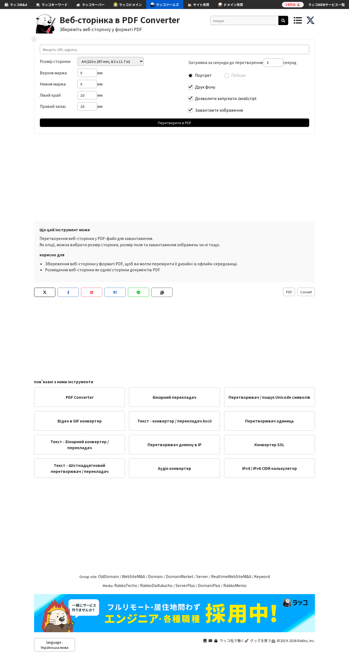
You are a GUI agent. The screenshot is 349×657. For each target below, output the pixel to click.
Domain (155, 576)
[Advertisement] (174, 177)
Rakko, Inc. (306, 640)
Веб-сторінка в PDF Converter (119, 20)
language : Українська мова (55, 645)
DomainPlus (209, 585)
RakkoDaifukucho (156, 585)
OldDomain (108, 576)
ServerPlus (185, 585)
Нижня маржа (53, 84)
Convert (306, 292)
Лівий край (50, 95)
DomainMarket (179, 576)
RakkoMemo (234, 585)
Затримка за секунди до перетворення (225, 62)
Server (202, 576)
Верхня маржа (53, 72)
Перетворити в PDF (174, 122)
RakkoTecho (125, 585)
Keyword (262, 576)
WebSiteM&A (133, 576)
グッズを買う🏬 (263, 640)
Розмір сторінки (55, 61)
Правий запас (53, 106)
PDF (289, 292)
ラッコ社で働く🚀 (234, 640)
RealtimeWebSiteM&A (231, 576)
